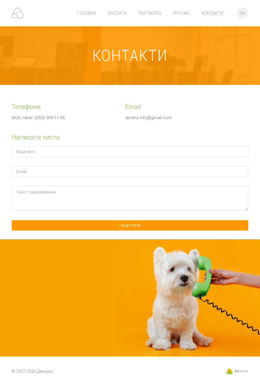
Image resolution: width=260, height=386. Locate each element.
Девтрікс (45, 371)
